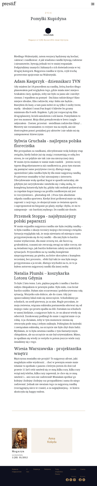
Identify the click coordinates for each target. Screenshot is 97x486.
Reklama (47, 469)
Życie (48, 13)
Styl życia (64, 40)
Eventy (82, 469)
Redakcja (36, 469)
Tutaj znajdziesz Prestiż (59, 471)
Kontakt (73, 469)
